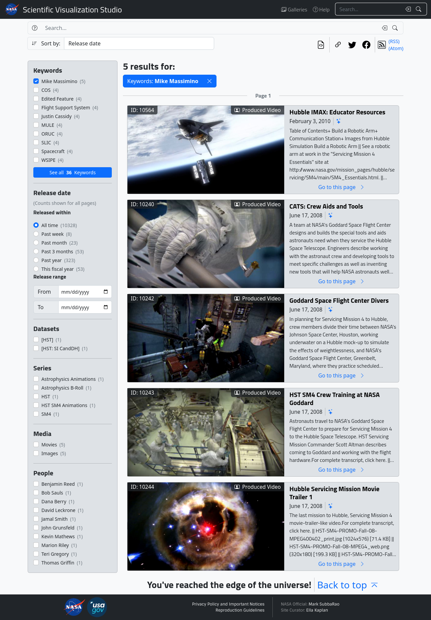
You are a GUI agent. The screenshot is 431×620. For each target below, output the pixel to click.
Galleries (294, 9)
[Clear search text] (406, 9)
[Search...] (368, 9)
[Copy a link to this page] (338, 44)
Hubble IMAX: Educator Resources (338, 112)
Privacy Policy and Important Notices (228, 604)
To (40, 307)
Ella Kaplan (317, 610)
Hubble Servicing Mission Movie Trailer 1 (334, 493)
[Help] (34, 28)
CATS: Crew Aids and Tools (326, 206)
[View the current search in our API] (321, 44)
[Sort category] (139, 43)
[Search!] (419, 9)
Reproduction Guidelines (240, 610)
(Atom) (396, 48)
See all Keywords (72, 172)
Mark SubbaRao (323, 604)
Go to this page (341, 186)
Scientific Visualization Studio (72, 9)
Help (321, 9)
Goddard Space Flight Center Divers (339, 300)
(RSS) (394, 41)
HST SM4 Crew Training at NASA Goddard (335, 398)
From (44, 291)
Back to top (348, 584)
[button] (209, 81)
